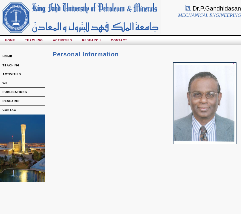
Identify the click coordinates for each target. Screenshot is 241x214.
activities (12, 74)
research (12, 100)
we (5, 83)
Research (91, 40)
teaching (11, 65)
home (7, 56)
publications (15, 91)
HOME (10, 40)
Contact (119, 40)
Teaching (34, 40)
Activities (62, 40)
